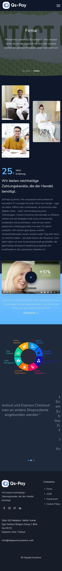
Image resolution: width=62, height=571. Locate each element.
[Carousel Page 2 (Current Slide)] (31, 460)
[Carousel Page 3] (33, 460)
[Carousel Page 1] (28, 460)
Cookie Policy (52, 504)
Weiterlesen (31, 313)
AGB (48, 494)
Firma (48, 489)
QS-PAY (26, 71)
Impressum (51, 499)
